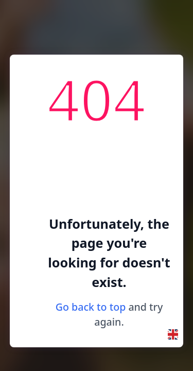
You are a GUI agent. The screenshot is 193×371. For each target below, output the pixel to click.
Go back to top (91, 307)
